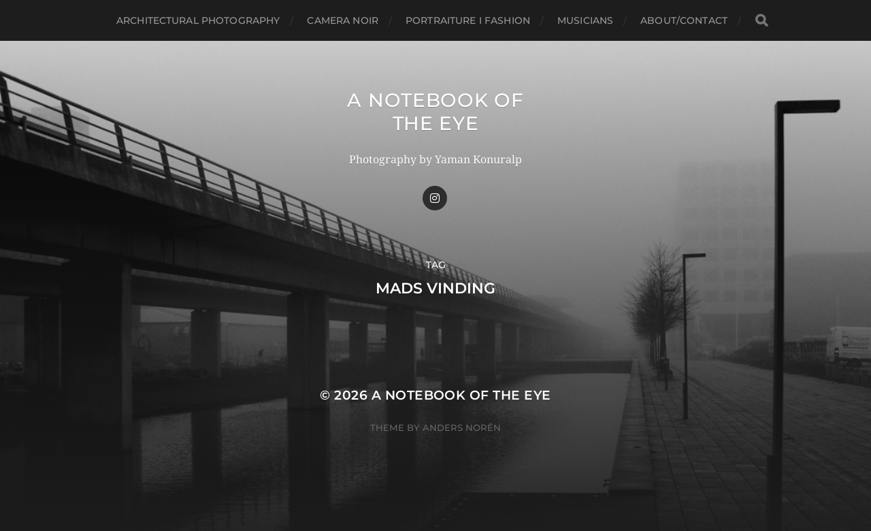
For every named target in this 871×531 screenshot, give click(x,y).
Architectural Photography (198, 20)
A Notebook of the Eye (435, 111)
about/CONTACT (683, 20)
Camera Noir (342, 20)
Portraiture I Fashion (468, 20)
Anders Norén (462, 427)
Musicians (585, 20)
